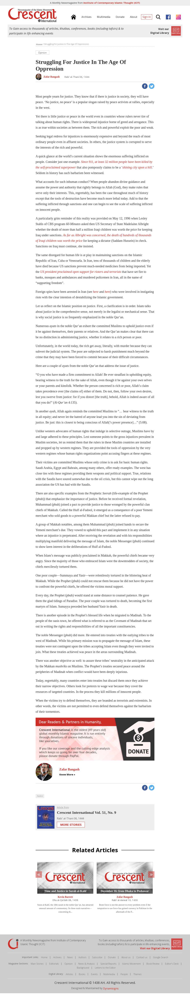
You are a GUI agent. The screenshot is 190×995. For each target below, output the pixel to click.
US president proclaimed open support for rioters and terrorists (80, 273)
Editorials (54, 965)
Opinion (68, 965)
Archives (57, 959)
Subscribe (97, 959)
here (95, 293)
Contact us (141, 959)
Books (82, 975)
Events (94, 975)
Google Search (160, 959)
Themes (137, 975)
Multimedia (109, 975)
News (70, 959)
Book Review (152, 965)
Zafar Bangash (125, 898)
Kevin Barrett (65, 898)
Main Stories (37, 965)
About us (126, 959)
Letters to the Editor (105, 969)
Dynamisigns (111, 990)
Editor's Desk (172, 965)
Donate (112, 959)
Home (44, 959)
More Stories (70, 826)
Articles (69, 975)
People (124, 975)
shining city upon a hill (137, 169)
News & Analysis (86, 965)
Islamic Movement (131, 965)
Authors (82, 959)
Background (83, 969)
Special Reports (108, 965)
